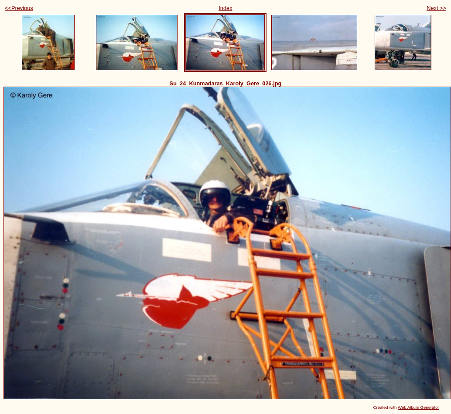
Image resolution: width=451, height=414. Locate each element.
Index (225, 8)
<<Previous (19, 8)
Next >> (436, 8)
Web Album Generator (418, 407)
